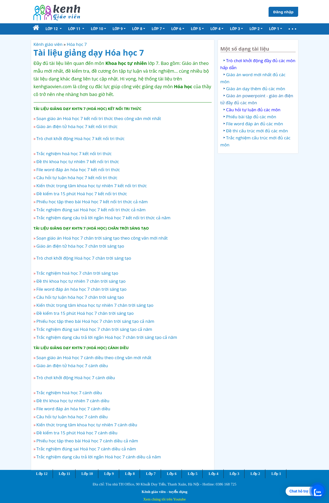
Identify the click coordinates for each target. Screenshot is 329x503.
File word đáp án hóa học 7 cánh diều (73, 409)
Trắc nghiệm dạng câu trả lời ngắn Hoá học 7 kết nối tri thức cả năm (103, 218)
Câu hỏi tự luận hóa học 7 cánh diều (72, 417)
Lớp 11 (64, 474)
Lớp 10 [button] (97, 29)
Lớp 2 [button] (255, 29)
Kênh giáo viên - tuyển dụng (164, 492)
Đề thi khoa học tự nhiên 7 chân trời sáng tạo (81, 281)
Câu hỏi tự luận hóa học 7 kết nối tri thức (76, 177)
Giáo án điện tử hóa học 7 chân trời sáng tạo (80, 246)
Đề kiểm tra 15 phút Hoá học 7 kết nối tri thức (81, 193)
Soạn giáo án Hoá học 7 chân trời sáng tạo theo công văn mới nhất (102, 238)
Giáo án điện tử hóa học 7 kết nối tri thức (77, 126)
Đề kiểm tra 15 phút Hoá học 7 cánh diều (76, 433)
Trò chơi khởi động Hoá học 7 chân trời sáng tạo (83, 258)
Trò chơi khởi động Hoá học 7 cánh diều (75, 377)
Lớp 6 (172, 474)
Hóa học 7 (77, 44)
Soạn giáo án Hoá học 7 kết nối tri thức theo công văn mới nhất (98, 118)
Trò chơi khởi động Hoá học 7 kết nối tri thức (80, 138)
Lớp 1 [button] (274, 29)
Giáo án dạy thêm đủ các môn (255, 88)
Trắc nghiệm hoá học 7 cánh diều (69, 392)
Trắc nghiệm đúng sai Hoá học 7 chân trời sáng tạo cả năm (94, 329)
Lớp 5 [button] (196, 29)
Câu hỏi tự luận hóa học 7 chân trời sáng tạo (80, 297)
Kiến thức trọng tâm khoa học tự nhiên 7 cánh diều (86, 425)
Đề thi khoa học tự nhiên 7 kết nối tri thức (77, 161)
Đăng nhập (283, 11)
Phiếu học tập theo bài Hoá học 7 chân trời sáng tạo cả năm (95, 321)
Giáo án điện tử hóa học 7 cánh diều (72, 365)
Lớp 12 (42, 474)
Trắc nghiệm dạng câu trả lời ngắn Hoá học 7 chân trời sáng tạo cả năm (106, 337)
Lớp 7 (151, 474)
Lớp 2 (255, 474)
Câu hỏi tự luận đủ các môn (253, 110)
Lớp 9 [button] (118, 29)
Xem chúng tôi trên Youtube (164, 499)
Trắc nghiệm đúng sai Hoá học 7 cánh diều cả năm (86, 449)
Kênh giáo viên (48, 44)
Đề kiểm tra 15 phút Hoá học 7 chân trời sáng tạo (85, 313)
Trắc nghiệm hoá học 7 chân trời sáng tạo (77, 273)
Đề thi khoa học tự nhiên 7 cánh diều (72, 401)
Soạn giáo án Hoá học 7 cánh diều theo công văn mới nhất (93, 357)
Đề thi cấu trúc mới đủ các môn (257, 131)
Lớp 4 (213, 474)
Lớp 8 (130, 474)
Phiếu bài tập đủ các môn (251, 117)
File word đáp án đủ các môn (254, 124)
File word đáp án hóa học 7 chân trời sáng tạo (81, 289)
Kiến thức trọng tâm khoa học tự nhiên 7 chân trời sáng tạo (94, 305)
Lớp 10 (87, 474)
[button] (292, 29)
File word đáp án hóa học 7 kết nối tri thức (78, 169)
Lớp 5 (193, 474)
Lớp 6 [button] (176, 29)
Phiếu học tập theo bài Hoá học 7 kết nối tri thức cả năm (92, 202)
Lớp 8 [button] (137, 29)
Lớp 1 (276, 474)
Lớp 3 (234, 474)
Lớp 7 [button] (157, 29)
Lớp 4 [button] (215, 29)
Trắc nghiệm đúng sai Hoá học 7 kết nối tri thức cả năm (91, 210)
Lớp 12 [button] (52, 29)
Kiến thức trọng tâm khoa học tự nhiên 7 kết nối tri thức (91, 185)
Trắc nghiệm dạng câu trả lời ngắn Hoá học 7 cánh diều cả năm (98, 457)
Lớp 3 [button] (235, 29)
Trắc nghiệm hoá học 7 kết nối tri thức (74, 153)
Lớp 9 (109, 474)
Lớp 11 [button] (74, 29)
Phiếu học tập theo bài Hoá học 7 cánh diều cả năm (87, 441)
